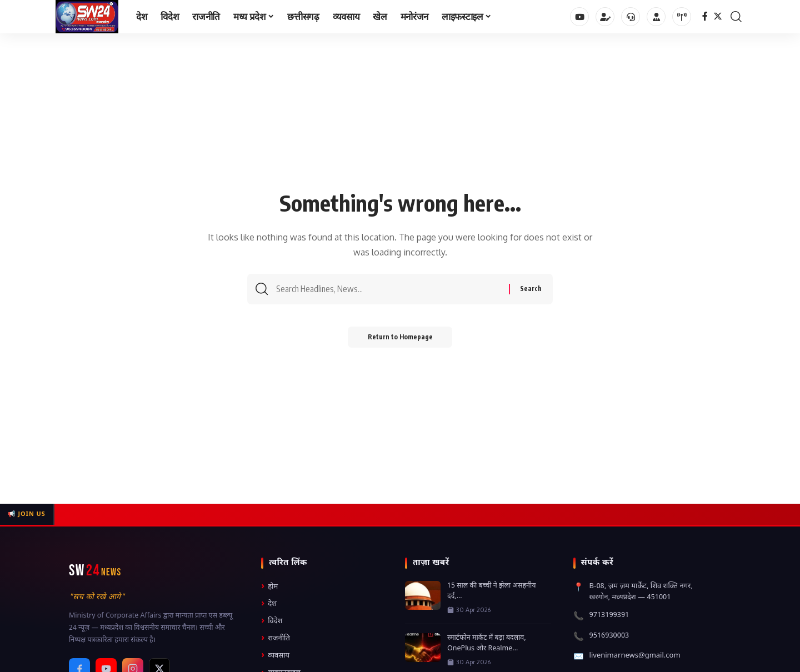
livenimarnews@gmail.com (635, 655)
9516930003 (609, 635)
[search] (736, 16)
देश (269, 604)
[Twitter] (718, 16)
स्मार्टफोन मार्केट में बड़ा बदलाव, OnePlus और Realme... (486, 643)
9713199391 (609, 615)
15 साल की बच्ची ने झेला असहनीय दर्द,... (491, 591)
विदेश (271, 621)
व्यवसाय (275, 655)
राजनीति (275, 638)
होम (269, 587)
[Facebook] (705, 16)
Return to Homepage (400, 339)
